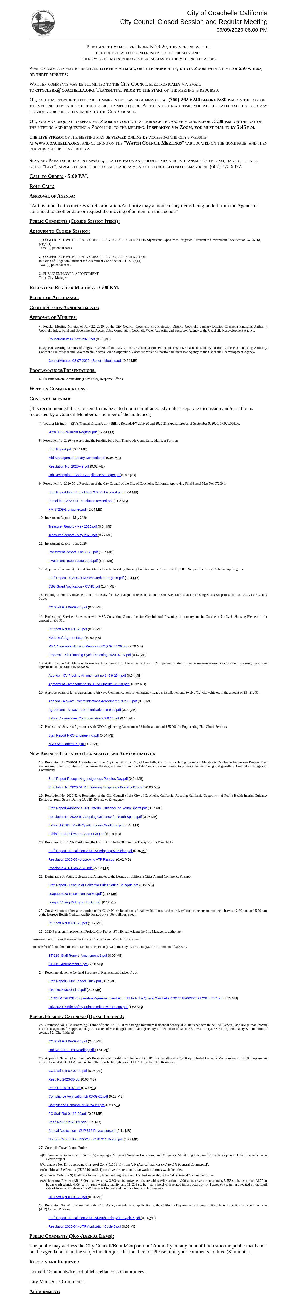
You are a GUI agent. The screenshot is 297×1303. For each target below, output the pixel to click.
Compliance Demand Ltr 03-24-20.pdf (77, 1105)
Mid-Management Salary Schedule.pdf (77, 458)
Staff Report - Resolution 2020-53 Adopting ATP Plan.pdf (91, 851)
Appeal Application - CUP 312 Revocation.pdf (82, 1131)
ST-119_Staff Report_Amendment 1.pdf (78, 955)
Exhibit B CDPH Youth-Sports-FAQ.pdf (77, 834)
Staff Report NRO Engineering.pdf (74, 735)
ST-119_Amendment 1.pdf (68, 964)
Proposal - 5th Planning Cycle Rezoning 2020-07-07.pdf (90, 655)
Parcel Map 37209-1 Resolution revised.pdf (81, 501)
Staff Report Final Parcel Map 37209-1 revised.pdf (86, 492)
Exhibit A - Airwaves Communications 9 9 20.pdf (84, 718)
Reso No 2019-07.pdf (65, 1088)
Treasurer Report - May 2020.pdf (73, 526)
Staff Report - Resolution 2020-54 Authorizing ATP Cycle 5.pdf (95, 1218)
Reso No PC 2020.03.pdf (68, 1122)
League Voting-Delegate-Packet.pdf (75, 902)
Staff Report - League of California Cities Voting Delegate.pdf (94, 885)
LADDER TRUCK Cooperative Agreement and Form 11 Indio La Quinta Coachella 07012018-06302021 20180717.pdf (136, 998)
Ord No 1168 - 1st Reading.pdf (72, 1050)
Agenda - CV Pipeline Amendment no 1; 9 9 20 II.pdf (88, 675)
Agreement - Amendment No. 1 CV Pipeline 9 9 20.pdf (89, 684)
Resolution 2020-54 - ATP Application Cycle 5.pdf (85, 1226)
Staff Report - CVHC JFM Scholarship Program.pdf (87, 578)
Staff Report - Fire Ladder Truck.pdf (75, 981)
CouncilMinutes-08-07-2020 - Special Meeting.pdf (86, 360)
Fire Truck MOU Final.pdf (68, 990)
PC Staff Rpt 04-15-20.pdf (68, 1113)
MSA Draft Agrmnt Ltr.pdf (67, 638)
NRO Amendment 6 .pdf (67, 744)
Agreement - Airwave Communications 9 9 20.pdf (85, 710)
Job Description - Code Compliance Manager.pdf (85, 475)
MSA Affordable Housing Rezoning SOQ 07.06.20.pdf (88, 646)
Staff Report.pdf (61, 449)
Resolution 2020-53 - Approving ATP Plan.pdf (82, 859)
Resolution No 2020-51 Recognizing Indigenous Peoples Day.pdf (97, 787)
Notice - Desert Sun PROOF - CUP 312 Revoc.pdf (86, 1139)
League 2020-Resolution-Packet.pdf (76, 894)
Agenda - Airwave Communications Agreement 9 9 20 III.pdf (93, 701)
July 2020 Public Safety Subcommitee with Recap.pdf (88, 1007)
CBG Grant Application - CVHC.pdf (75, 586)
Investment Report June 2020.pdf (74, 552)
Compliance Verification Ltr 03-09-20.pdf (79, 1096)
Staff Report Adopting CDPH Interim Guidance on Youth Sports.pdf (98, 808)
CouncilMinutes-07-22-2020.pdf (72, 339)
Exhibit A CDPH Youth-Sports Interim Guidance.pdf (87, 825)
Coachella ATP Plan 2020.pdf (71, 868)
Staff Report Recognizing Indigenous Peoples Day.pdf (89, 779)
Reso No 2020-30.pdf (65, 1079)
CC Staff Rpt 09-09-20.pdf (68, 607)
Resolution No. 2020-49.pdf (69, 466)
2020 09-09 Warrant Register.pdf (73, 432)
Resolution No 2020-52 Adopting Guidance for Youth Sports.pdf (96, 817)
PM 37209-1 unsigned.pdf (68, 509)
